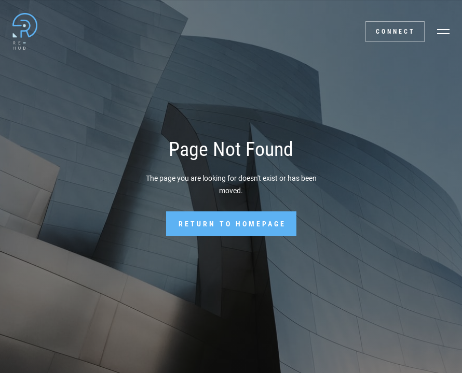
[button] (443, 31)
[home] (24, 31)
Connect (395, 31)
